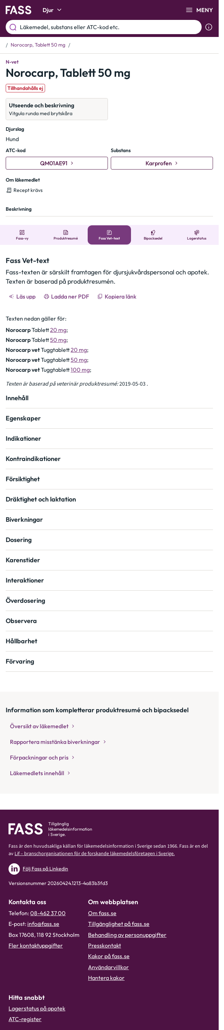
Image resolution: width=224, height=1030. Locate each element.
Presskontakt (104, 945)
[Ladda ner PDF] (66, 296)
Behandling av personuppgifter (127, 934)
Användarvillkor (108, 967)
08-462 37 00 (48, 913)
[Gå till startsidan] (18, 10)
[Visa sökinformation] (208, 27)
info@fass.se (43, 923)
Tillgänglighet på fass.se (118, 923)
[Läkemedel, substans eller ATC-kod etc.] (109, 27)
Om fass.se (102, 913)
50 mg (58, 339)
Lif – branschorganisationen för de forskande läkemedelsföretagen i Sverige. (95, 853)
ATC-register (25, 1019)
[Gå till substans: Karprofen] (162, 163)
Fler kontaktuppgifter (36, 945)
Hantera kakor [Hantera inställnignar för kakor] (106, 977)
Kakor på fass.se (109, 956)
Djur (53, 10)
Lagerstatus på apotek (37, 1008)
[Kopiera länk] (117, 296)
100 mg (80, 369)
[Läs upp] (23, 296)
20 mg (58, 329)
